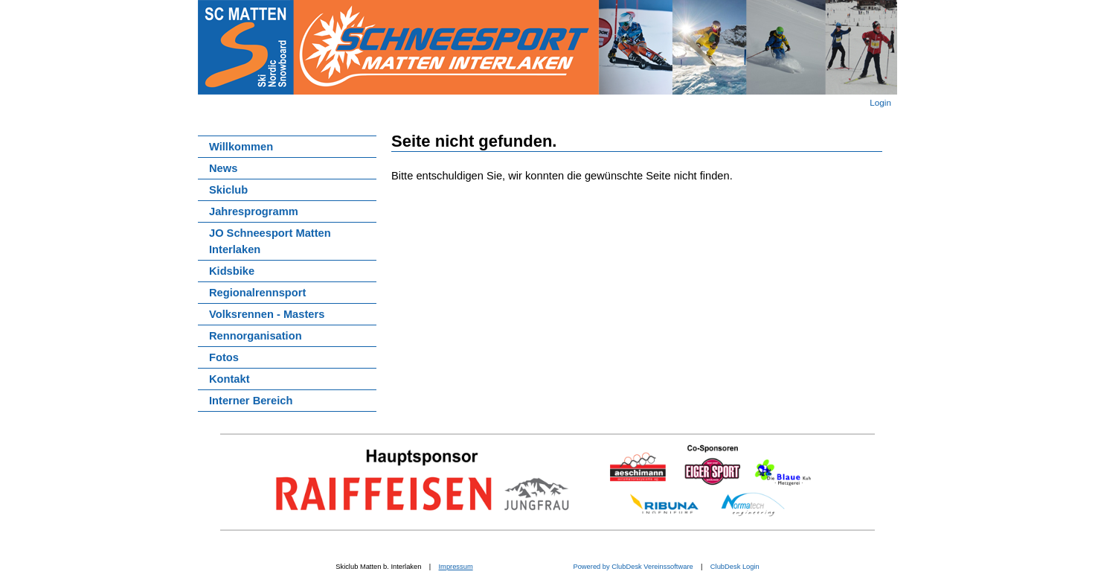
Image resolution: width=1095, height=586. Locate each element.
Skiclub (228, 190)
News (223, 168)
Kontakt (229, 379)
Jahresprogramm (253, 211)
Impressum (456, 566)
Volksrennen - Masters (266, 314)
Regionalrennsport (257, 293)
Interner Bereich (250, 401)
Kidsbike (231, 271)
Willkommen (241, 147)
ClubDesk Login (735, 566)
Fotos (224, 357)
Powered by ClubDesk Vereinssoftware (632, 566)
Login (880, 102)
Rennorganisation (255, 336)
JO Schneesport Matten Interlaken (270, 241)
